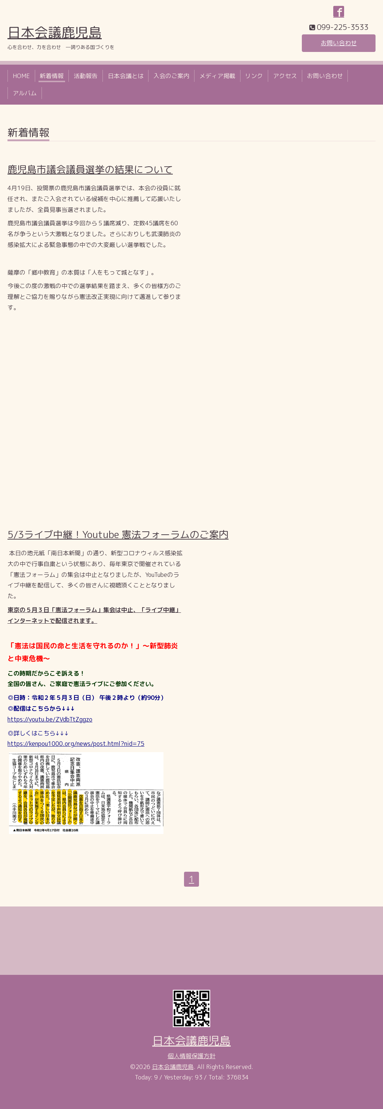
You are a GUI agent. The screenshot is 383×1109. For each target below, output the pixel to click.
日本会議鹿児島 (54, 32)
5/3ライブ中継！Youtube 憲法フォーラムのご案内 (118, 534)
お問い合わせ (339, 43)
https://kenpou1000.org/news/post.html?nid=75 (75, 743)
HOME (21, 76)
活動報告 (86, 76)
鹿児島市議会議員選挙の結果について (90, 169)
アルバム (25, 93)
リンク (254, 76)
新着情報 (52, 76)
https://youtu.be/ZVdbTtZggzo (49, 719)
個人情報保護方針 (191, 1056)
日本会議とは (126, 76)
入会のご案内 (171, 76)
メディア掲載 (217, 76)
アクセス (285, 76)
